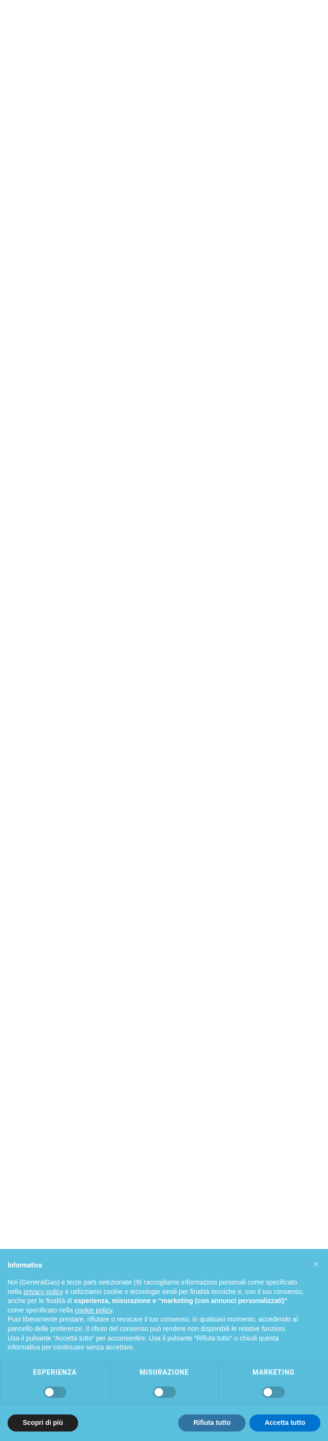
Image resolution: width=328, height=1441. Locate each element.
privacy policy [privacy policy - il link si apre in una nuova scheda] (43, 1291)
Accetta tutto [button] (284, 1422)
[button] (315, 1264)
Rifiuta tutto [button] (212, 1422)
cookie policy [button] (93, 1310)
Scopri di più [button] (43, 1422)
